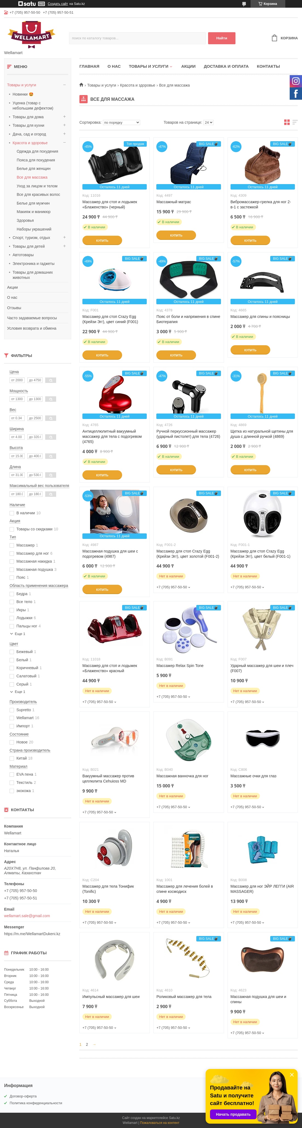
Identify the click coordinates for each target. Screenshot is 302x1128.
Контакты (268, 66)
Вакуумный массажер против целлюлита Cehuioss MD (108, 778)
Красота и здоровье (30, 143)
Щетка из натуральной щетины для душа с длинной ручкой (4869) (262, 434)
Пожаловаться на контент (159, 1123)
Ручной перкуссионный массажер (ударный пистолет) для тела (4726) (188, 434)
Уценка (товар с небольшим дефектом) (33, 106)
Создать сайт (58, 4)
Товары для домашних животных (33, 275)
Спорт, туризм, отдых (31, 237)
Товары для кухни (28, 125)
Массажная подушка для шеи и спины (258, 999)
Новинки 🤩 (23, 94)
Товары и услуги (21, 85)
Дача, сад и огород (29, 134)
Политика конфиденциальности (36, 1103)
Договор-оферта (23, 1096)
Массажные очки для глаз (254, 776)
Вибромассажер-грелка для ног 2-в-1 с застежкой (261, 204)
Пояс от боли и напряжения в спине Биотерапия (188, 319)
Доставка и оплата (226, 66)
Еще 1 (20, 634)
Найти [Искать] (221, 38)
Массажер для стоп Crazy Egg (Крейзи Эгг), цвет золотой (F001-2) (187, 554)
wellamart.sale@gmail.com (27, 916)
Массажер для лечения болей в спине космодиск (184, 889)
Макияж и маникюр (33, 211)
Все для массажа (32, 177)
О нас (12, 297)
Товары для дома (28, 117)
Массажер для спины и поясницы (260, 316)
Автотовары (23, 255)
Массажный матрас (173, 202)
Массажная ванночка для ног (182, 776)
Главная (89, 66)
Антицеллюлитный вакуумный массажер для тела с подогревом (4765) (112, 436)
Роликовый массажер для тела (183, 996)
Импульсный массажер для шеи (111, 996)
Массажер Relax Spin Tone (179, 665)
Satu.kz (174, 1118)
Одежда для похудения (37, 151)
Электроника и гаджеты (33, 263)
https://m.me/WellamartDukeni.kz (32, 934)
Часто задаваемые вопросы (32, 318)
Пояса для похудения (36, 160)
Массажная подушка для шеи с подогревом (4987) (110, 554)
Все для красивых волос (38, 194)
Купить (102, 240)
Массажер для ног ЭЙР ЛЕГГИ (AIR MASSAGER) (262, 889)
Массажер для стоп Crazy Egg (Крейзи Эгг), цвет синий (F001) (110, 319)
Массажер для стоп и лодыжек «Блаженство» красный (109, 668)
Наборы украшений (34, 229)
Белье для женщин (33, 168)
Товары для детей (29, 246)
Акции (12, 287)
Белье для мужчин (33, 203)
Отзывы (14, 308)
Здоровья (25, 220)
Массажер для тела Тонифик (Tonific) (108, 889)
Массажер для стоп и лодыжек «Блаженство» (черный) (109, 204)
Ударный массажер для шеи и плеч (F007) (262, 668)
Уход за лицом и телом (37, 186)
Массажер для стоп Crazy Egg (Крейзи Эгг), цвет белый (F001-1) (261, 554)
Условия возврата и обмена (31, 328)
